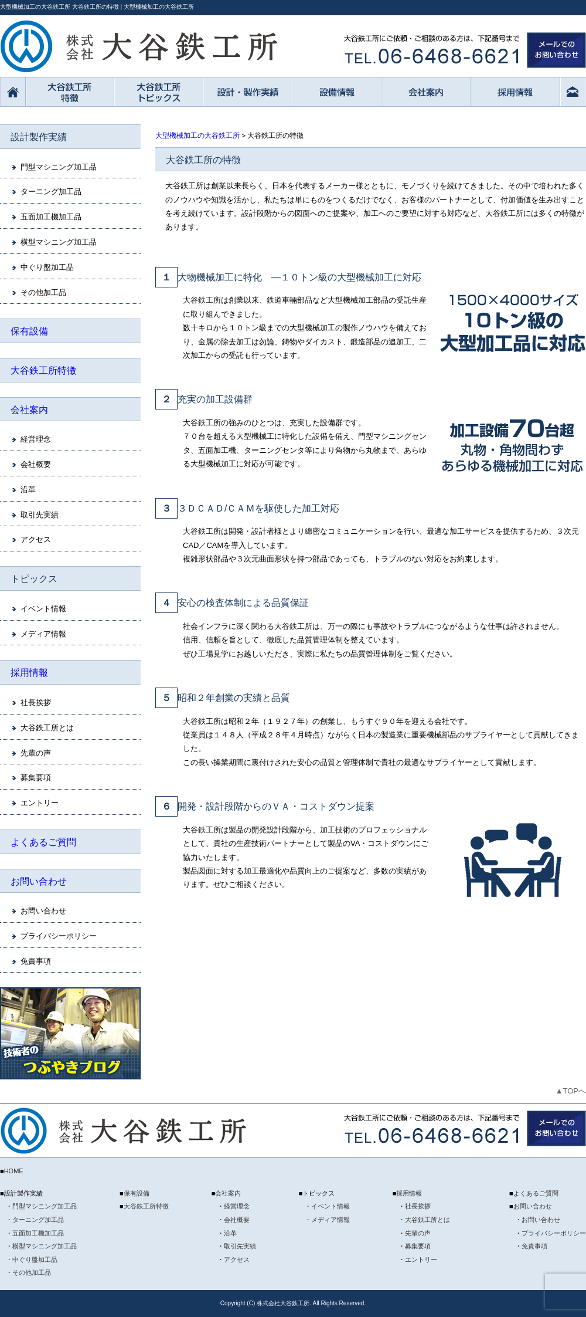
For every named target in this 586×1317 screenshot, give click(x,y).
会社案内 (29, 410)
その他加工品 (43, 292)
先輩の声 (36, 753)
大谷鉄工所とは (47, 727)
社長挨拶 (36, 702)
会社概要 (36, 464)
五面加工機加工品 (51, 216)
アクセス (36, 539)
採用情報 (29, 673)
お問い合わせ (39, 881)
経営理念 (36, 439)
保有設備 (29, 331)
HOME (13, 1170)
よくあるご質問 (43, 842)
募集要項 (36, 777)
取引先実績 (40, 514)
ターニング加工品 (51, 191)
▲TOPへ (571, 1090)
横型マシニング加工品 (59, 242)
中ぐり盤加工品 (47, 267)
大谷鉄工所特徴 (43, 370)
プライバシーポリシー (59, 936)
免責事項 (36, 961)
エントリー (40, 802)
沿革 (28, 489)
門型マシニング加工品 (59, 166)
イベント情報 (43, 608)
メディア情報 (43, 633)
